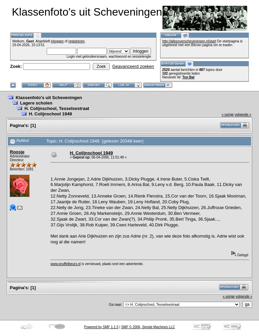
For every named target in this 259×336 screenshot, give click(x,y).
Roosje (17, 151)
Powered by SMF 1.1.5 (101, 327)
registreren (76, 41)
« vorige (228, 114)
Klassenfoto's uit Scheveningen (49, 97)
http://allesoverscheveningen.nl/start (189, 41)
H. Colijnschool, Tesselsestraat (56, 108)
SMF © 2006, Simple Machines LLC (148, 327)
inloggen (57, 41)
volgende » (243, 114)
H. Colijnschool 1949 (50, 113)
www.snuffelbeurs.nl (65, 264)
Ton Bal (188, 77)
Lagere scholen (36, 103)
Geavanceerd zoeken (133, 66)
